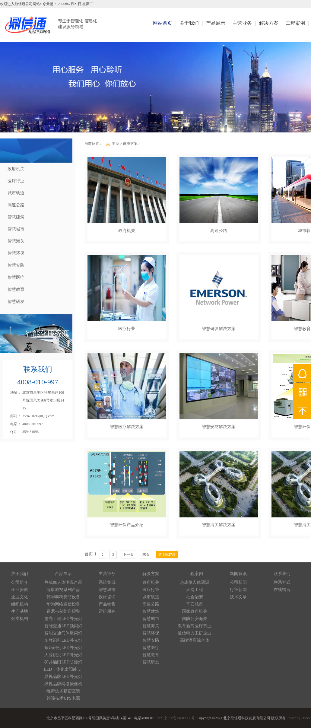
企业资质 (19, 589)
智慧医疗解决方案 (127, 426)
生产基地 (19, 611)
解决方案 (268, 23)
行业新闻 (238, 589)
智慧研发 (16, 301)
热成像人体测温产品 (63, 582)
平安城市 (194, 604)
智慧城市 (16, 229)
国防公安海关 (194, 618)
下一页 (128, 554)
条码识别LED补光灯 (63, 647)
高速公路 (16, 205)
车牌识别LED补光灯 (63, 640)
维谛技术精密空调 (63, 691)
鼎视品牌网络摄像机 (63, 684)
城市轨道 (16, 193)
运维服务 (107, 611)
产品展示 (215, 23)
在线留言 (282, 589)
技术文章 (238, 597)
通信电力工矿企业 (194, 633)
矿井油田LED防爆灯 (63, 662)
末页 (146, 554)
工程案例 (295, 23)
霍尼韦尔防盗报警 (63, 611)
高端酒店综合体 (194, 640)
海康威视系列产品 (63, 589)
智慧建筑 (16, 217)
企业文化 (19, 597)
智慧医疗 (16, 277)
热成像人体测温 (194, 582)
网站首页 (162, 23)
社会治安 (194, 597)
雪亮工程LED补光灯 (63, 618)
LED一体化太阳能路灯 (63, 669)
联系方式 (282, 582)
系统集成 (107, 582)
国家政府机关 (194, 611)
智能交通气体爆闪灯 (63, 633)
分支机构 (19, 618)
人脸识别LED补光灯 (63, 655)
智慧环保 (16, 253)
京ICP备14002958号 (179, 718)
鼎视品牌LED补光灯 (63, 676)
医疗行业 (16, 181)
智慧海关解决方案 (219, 525)
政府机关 (16, 169)
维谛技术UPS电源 (63, 698)
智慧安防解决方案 (219, 426)
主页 (115, 143)
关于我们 (189, 23)
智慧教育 (16, 289)
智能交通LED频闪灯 (63, 626)
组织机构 (19, 604)
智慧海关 (16, 241)
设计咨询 (107, 597)
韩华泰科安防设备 (63, 597)
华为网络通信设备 (63, 604)
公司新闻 (238, 582)
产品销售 (107, 604)
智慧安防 (16, 265)
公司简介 (19, 582)
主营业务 (242, 23)
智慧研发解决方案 (219, 328)
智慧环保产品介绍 (127, 525)
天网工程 (194, 589)
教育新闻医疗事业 (194, 626)
